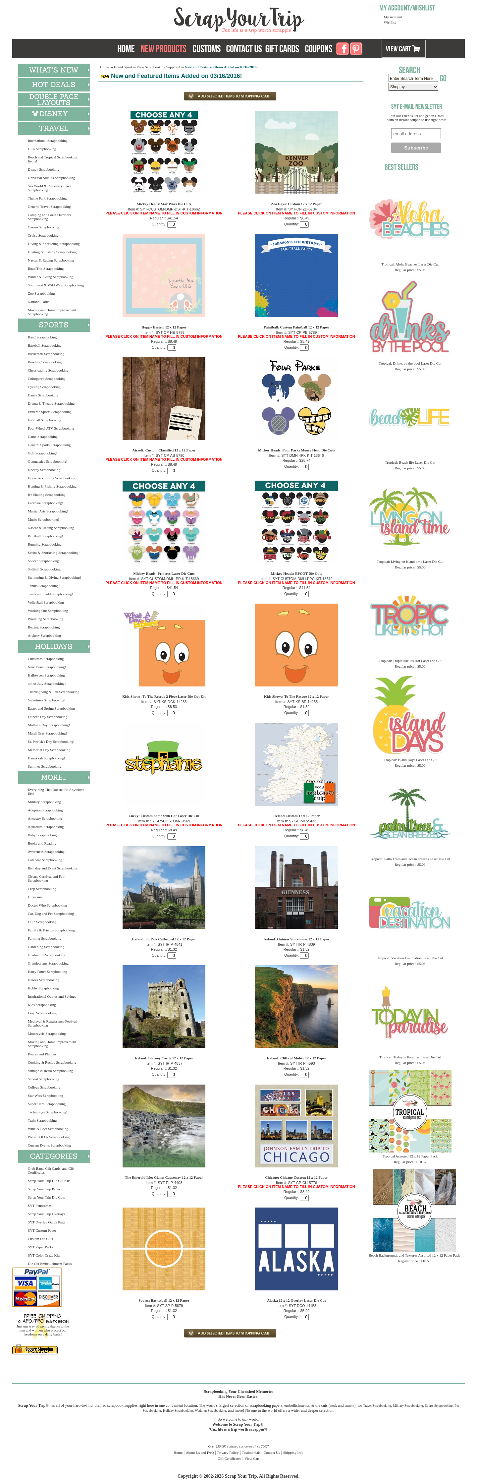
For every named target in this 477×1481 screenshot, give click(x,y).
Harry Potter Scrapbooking (47, 972)
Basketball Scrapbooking (46, 354)
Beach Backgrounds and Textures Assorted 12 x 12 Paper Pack (414, 1255)
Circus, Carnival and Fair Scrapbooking (46, 878)
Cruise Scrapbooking (43, 235)
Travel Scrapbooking (377, 1405)
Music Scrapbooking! (43, 519)
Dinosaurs (35, 897)
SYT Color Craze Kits (44, 1255)
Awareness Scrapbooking (46, 852)
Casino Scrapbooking (43, 227)
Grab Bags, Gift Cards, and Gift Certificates (51, 1170)
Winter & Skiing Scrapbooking (50, 277)
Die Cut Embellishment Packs (50, 1264)
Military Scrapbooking (44, 802)
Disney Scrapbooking (43, 169)
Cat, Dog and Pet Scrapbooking (51, 914)
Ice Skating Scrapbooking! (47, 495)
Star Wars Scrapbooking (45, 1095)
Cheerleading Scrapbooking (48, 370)
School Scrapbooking (43, 1079)
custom (349, 1405)
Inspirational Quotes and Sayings (52, 996)
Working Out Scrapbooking (48, 611)
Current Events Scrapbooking (49, 1145)
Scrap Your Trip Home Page (194, 18)
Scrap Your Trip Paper (44, 1189)
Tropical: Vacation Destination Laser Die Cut (410, 958)
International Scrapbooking (48, 141)
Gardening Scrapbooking (46, 947)
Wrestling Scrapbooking (45, 619)
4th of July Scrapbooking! (47, 683)
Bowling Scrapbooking (45, 362)
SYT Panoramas (40, 1206)
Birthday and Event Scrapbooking (52, 868)
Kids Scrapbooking (42, 1005)
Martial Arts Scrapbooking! (48, 511)
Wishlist (390, 22)
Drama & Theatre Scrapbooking (51, 403)
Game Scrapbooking (43, 437)
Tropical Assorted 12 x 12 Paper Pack (410, 1156)
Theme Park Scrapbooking (47, 198)
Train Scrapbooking (42, 1120)
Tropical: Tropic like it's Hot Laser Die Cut (410, 661)
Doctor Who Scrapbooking (47, 905)
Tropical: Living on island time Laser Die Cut (410, 561)
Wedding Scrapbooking (210, 1410)
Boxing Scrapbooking (44, 627)
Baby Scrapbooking (42, 835)
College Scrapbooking (44, 1087)
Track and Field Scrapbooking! (50, 594)
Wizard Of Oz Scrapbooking (49, 1137)
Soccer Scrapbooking (43, 561)
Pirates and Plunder (42, 1054)
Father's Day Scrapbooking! (48, 717)
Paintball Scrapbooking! (45, 536)
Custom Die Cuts (40, 1239)
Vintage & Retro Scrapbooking (50, 1071)
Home (104, 67)
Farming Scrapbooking (44, 938)
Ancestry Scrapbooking (45, 818)
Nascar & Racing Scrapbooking (51, 260)
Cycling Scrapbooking (44, 387)
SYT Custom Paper (42, 1230)
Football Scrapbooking (44, 420)
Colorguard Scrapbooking (47, 379)
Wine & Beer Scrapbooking (48, 1129)
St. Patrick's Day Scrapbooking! (51, 741)
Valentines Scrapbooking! (46, 700)
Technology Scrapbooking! (47, 1112)
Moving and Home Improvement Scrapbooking (52, 312)
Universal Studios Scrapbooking (51, 178)
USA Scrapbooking (42, 149)
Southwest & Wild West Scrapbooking (56, 285)
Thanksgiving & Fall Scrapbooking (54, 692)
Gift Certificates (229, 1458)
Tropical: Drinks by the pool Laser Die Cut (410, 363)
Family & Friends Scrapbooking (51, 930)
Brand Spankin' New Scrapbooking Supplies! (147, 67)
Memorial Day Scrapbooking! (50, 750)
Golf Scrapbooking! (42, 453)
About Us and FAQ (200, 1452)
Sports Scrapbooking (439, 1405)
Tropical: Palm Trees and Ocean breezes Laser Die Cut (410, 859)
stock (333, 1405)
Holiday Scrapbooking (178, 1410)
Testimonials (251, 1452)
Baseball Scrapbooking (45, 345)
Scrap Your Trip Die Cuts (46, 1197)
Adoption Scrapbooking (45, 810)
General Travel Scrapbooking (49, 206)
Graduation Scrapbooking (46, 955)
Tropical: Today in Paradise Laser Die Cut (410, 1057)
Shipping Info (293, 1452)
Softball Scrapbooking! (45, 569)
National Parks (38, 302)
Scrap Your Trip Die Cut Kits (49, 1181)
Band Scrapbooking (42, 337)
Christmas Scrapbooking (46, 659)
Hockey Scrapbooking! (45, 470)
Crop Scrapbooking (42, 889)
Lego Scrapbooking (42, 1013)
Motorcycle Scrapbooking (47, 1034)
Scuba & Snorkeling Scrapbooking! (54, 553)
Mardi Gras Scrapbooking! (47, 733)
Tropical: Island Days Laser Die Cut (410, 760)
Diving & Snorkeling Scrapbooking (54, 244)
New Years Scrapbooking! (47, 667)
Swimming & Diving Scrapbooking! (54, 577)
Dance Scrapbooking (43, 395)
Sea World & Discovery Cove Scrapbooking (49, 188)
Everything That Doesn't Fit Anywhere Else (56, 792)
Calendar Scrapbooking (45, 860)
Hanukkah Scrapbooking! (46, 758)
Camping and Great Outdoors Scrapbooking (49, 217)
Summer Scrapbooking (44, 766)
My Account (393, 17)
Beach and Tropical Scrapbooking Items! (52, 159)
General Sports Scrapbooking (49, 445)
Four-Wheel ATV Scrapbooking (51, 428)
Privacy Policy (227, 1452)
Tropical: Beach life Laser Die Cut (410, 462)
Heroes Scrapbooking (43, 980)
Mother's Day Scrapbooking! (49, 725)
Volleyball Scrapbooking (46, 602)
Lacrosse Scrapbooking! (45, 503)
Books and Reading (42, 843)
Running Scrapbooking (45, 544)
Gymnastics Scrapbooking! (47, 461)
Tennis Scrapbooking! (44, 586)
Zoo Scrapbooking (41, 293)
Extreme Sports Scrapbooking (50, 412)
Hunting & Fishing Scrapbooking (52, 252)
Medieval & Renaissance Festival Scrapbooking (52, 1023)
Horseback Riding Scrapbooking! (52, 478)
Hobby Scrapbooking (43, 988)
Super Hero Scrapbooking (47, 1104)
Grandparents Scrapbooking (48, 963)
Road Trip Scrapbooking (46, 268)
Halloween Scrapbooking (46, 675)
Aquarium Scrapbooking (46, 827)
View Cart (251, 1458)
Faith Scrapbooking (42, 922)
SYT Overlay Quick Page (46, 1222)
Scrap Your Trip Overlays (46, 1214)
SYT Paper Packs (40, 1247)
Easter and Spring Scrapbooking (51, 708)
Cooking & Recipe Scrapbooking (52, 1062)
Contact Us (272, 1452)
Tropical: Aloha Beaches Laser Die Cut (410, 264)
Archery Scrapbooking (44, 635)
